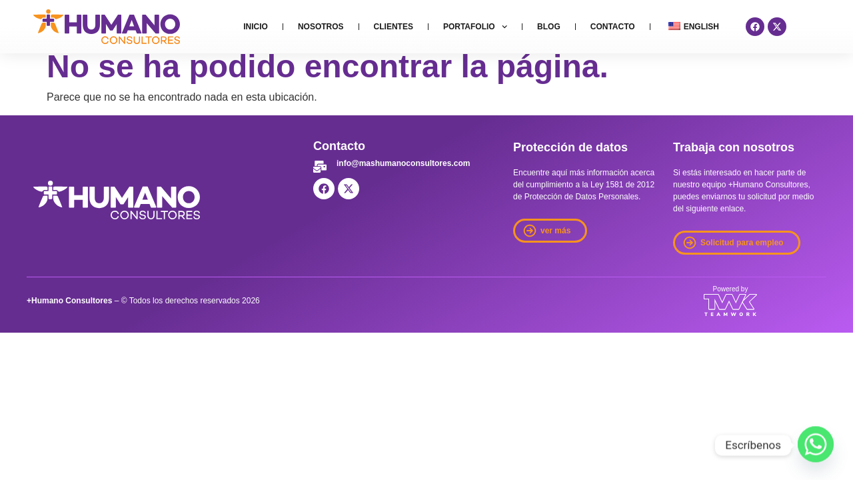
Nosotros (321, 26)
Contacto (612, 26)
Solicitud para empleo (742, 242)
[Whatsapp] (816, 445)
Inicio (255, 26)
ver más (555, 230)
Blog (548, 26)
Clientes (393, 26)
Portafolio (475, 26)
